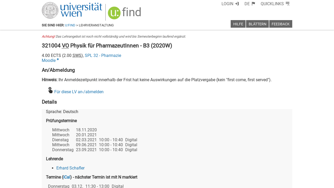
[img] (125, 14)
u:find (70, 25)
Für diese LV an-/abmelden (79, 91)
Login (227, 3)
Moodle (49, 60)
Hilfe (238, 24)
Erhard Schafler (70, 168)
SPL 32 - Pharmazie (103, 55)
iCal (66, 177)
